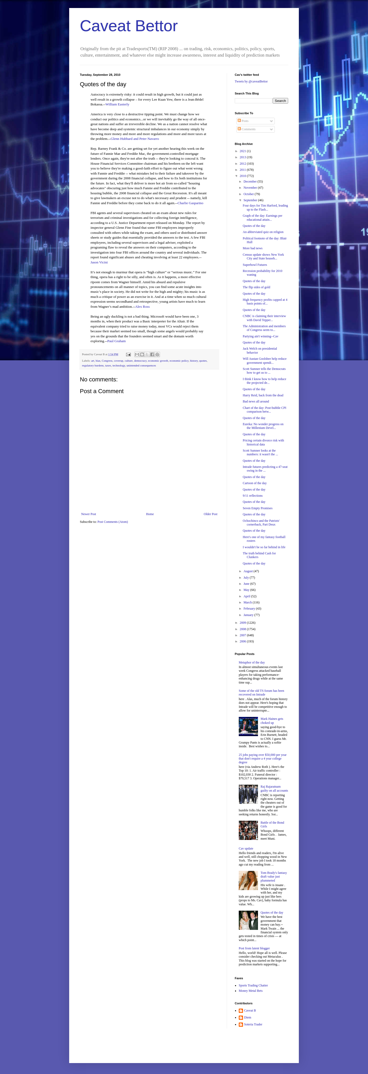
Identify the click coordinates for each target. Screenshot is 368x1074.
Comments (247, 129)
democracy (140, 360)
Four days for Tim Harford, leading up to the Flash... (265, 207)
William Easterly (117, 104)
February (250, 608)
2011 (243, 170)
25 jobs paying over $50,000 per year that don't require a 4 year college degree (263, 758)
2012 (243, 163)
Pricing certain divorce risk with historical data (263, 442)
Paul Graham (116, 341)
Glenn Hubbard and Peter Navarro (135, 139)
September (251, 200)
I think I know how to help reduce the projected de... (264, 381)
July (247, 577)
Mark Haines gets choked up (272, 720)
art (92, 360)
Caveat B (250, 1010)
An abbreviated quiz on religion (263, 232)
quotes (203, 360)
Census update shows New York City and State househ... (263, 256)
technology (118, 365)
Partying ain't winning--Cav (260, 336)
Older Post (210, 514)
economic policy (179, 360)
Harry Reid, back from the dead (263, 395)
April (247, 596)
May (247, 590)
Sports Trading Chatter (253, 985)
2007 (243, 635)
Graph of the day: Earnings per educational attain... (262, 217)
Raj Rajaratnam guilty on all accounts (274, 788)
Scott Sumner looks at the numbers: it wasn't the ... (260, 452)
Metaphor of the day (252, 662)
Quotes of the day (254, 226)
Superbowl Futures (255, 265)
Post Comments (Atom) (112, 522)
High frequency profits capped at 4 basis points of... (265, 301)
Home (150, 514)
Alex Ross (142, 307)
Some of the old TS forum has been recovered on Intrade (261, 692)
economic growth (158, 360)
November (251, 187)
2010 (243, 176)
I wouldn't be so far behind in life (264, 547)
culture (129, 360)
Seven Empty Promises (257, 508)
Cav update (246, 848)
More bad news (253, 248)
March (248, 602)
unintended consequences (141, 365)
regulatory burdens (93, 365)
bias (98, 360)
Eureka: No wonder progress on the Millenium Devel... (263, 426)
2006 (243, 641)
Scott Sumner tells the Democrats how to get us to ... (264, 370)
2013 (243, 157)
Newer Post (88, 514)
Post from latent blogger (254, 948)
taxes (108, 365)
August (249, 571)
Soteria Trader (253, 1024)
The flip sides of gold (256, 287)
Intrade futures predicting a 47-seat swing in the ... (265, 468)
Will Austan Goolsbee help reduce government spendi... (265, 360)
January (249, 615)
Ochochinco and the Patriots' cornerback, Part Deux (261, 522)
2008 (243, 629)
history (194, 360)
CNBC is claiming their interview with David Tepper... (264, 318)
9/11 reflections (253, 495)
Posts (243, 121)
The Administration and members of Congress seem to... (264, 328)
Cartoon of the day (255, 483)
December (250, 181)
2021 (243, 151)
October (249, 194)
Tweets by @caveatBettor (251, 81)
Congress (107, 360)
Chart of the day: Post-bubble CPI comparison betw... (264, 409)
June (247, 584)
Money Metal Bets (251, 991)
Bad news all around (256, 401)
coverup (118, 360)
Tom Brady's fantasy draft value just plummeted (274, 876)
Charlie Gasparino (190, 203)
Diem (247, 1017)
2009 (243, 623)
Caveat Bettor (129, 26)
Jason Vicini (99, 262)
